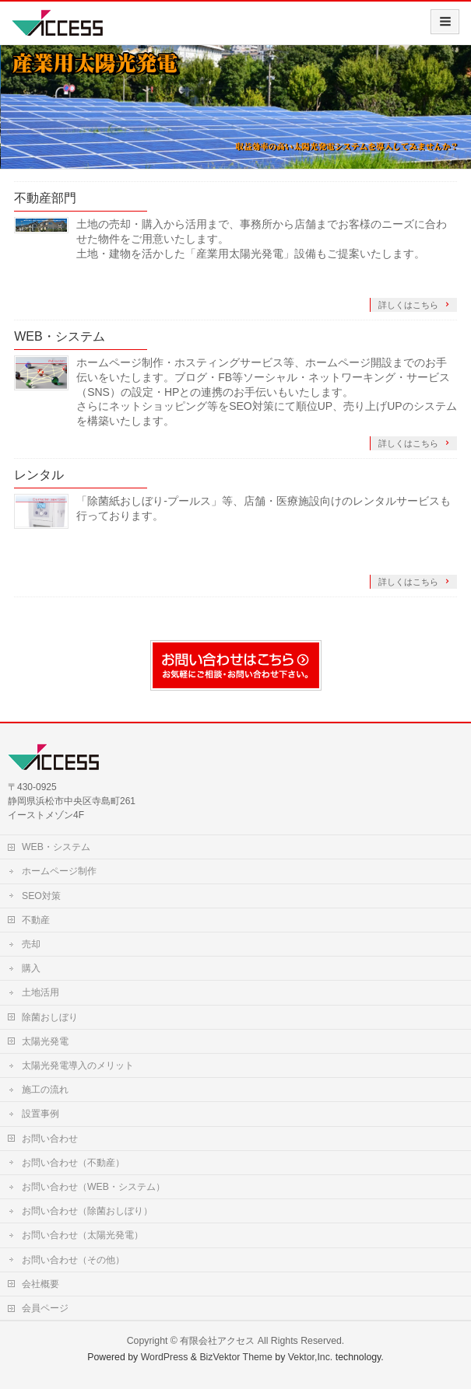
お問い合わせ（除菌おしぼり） (87, 1210)
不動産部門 (45, 198)
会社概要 (40, 1284)
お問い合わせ (50, 1138)
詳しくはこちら (409, 305)
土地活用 (40, 992)
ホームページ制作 (59, 871)
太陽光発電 (45, 1041)
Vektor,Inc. (310, 1357)
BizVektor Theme (235, 1357)
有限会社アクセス (217, 1340)
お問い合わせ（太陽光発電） (82, 1235)
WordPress (164, 1357)
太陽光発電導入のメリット (78, 1065)
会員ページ (45, 1308)
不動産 (36, 920)
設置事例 (40, 1113)
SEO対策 (41, 895)
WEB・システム (59, 336)
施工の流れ (45, 1089)
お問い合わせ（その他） (73, 1259)
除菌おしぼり (50, 1017)
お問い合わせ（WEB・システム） (93, 1186)
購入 (31, 968)
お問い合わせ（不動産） (73, 1162)
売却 (31, 944)
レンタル (39, 474)
